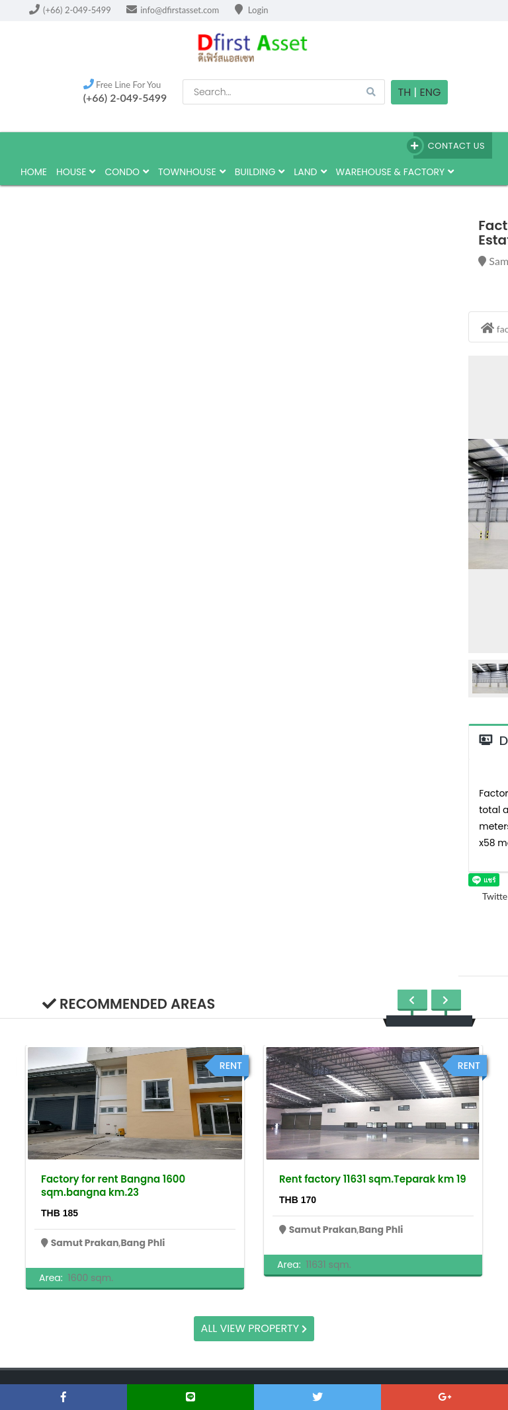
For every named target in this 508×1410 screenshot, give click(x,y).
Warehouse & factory (395, 171)
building (260, 171)
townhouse (192, 171)
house (76, 171)
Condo (127, 171)
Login (252, 10)
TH (404, 92)
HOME (34, 171)
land (310, 171)
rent (231, 1065)
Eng (430, 92)
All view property (254, 1328)
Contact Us (449, 145)
